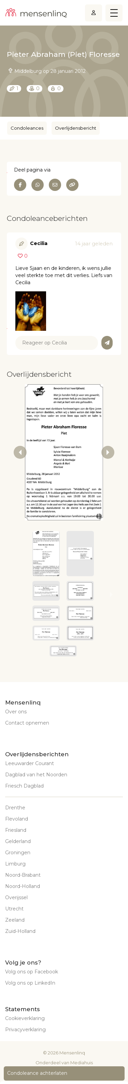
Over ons (16, 712)
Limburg (15, 864)
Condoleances (27, 128)
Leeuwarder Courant (29, 763)
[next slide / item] (107, 452)
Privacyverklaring (25, 1029)
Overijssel (16, 897)
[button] (46, 553)
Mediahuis (81, 1062)
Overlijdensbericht (75, 128)
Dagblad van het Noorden (36, 775)
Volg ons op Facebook (31, 972)
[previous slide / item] (20, 452)
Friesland (15, 830)
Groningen (17, 853)
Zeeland (15, 920)
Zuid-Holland (20, 931)
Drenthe (15, 808)
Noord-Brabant (23, 875)
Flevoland (16, 819)
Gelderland (18, 841)
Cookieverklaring (25, 1018)
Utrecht (14, 909)
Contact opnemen (27, 723)
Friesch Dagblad (24, 786)
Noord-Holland (22, 886)
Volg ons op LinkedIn (30, 983)
